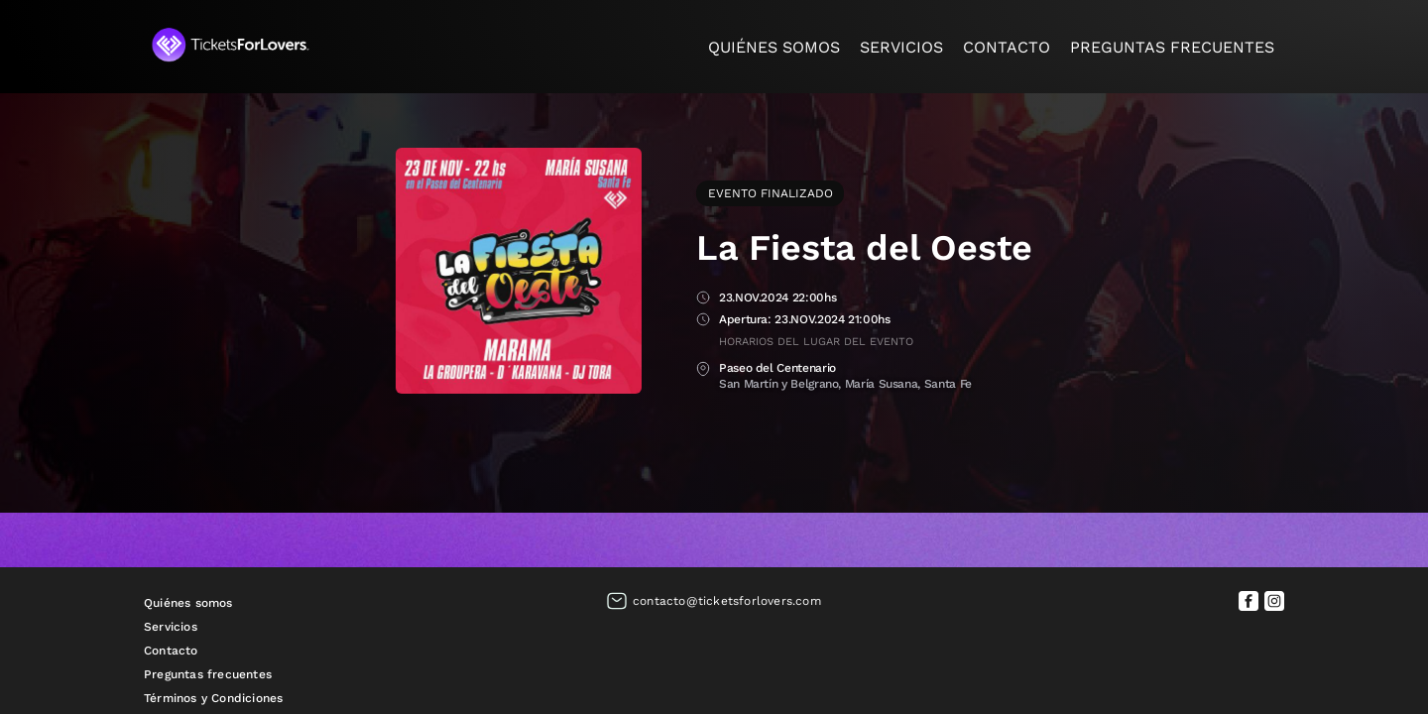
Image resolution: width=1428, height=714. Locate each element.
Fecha (703, 299)
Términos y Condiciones (213, 698)
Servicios (901, 47)
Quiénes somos (774, 47)
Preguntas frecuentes (1172, 47)
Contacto (1006, 47)
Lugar (703, 369)
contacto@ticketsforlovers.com (727, 601)
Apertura (703, 320)
